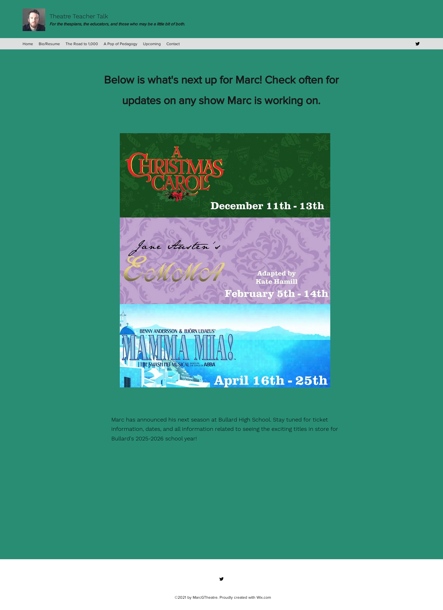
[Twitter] (417, 44)
